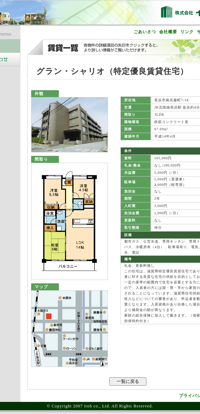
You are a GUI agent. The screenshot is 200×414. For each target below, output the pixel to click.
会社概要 (168, 31)
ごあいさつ (145, 31)
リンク (187, 31)
